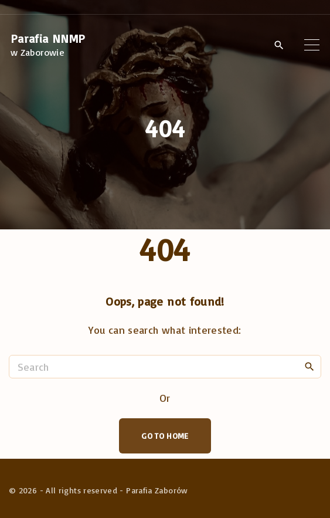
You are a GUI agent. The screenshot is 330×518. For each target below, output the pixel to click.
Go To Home (165, 436)
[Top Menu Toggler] (312, 45)
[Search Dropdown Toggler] (279, 46)
